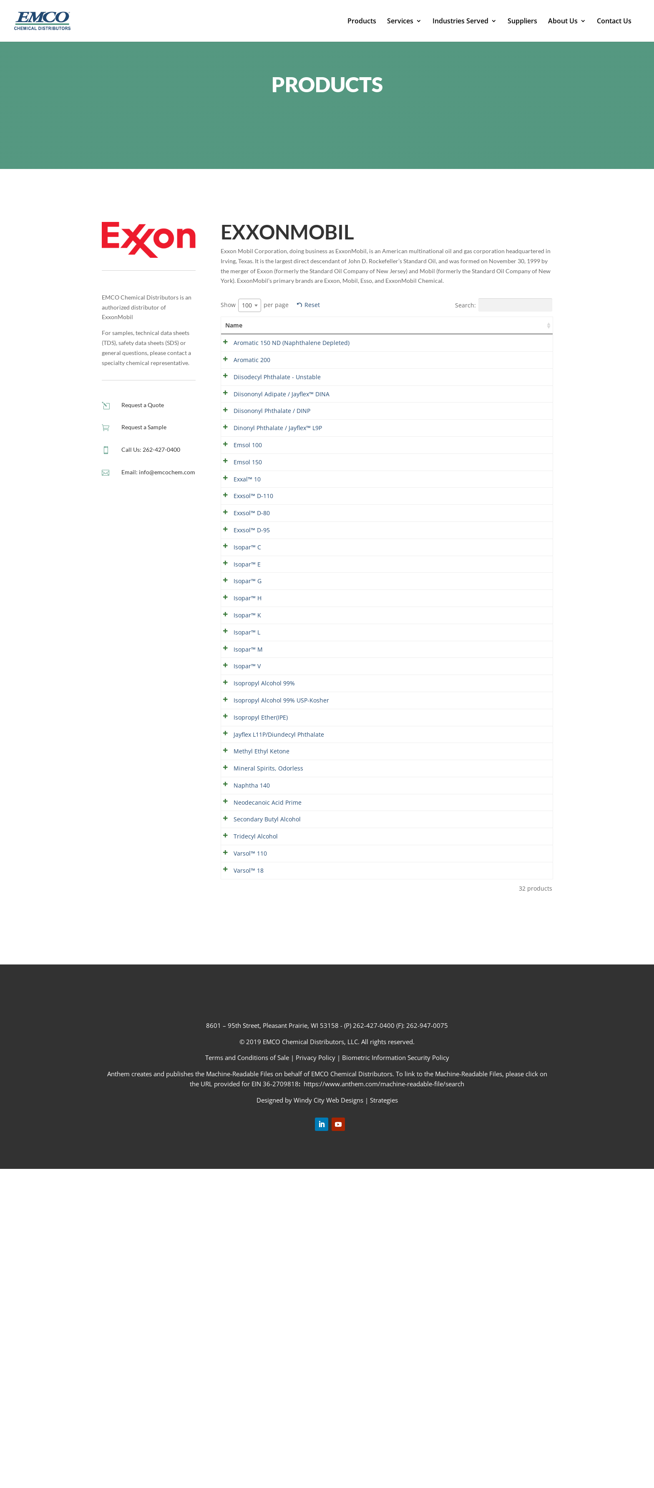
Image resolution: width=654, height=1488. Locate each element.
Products (361, 21)
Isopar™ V (238, 829)
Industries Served (460, 21)
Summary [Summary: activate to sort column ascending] (300, 325)
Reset (312, 305)
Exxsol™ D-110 (245, 589)
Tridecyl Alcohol (247, 1150)
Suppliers (522, 21)
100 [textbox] (247, 305)
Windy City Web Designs (328, 1419)
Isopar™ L (238, 755)
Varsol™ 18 (240, 1187)
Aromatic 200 (243, 380)
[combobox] (249, 305)
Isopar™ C (239, 645)
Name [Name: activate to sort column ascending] (233, 325)
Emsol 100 (239, 516)
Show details (524, 343)
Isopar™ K (239, 736)
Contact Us (614, 21)
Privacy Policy (315, 1376)
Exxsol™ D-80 (243, 608)
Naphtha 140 (243, 1059)
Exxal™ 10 (238, 570)
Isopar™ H (239, 710)
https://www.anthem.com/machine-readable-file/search (384, 1402)
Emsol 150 (239, 543)
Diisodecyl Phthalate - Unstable (240, 409)
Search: (503, 305)
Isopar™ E (238, 664)
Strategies (384, 1419)
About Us (563, 21)
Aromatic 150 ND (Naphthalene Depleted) (248, 353)
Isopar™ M (239, 792)
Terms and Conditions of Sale (248, 1376)
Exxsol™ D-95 (243, 626)
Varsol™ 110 (242, 1169)
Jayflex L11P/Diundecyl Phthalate (246, 958)
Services (400, 21)
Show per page (255, 305)
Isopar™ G (239, 683)
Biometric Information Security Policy (395, 1376)
